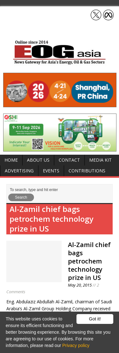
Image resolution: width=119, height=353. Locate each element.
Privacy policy (75, 345)
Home (11, 160)
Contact (69, 160)
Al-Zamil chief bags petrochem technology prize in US (89, 261)
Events (51, 171)
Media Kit (100, 160)
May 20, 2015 (80, 285)
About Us (38, 160)
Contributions (87, 171)
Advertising (19, 171)
